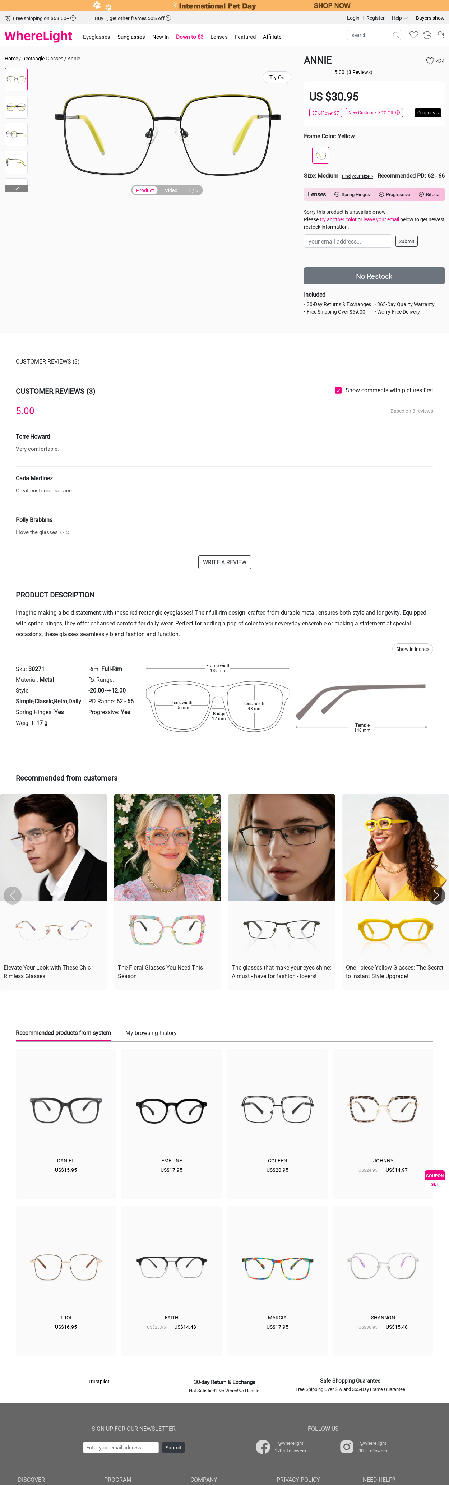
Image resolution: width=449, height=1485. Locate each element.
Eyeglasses (96, 36)
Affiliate (272, 36)
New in (160, 36)
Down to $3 (189, 36)
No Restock (374, 276)
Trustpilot (99, 1381)
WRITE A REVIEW (224, 562)
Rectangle (33, 58)
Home (11, 58)
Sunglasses (131, 36)
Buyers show (430, 17)
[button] (16, 188)
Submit (407, 241)
